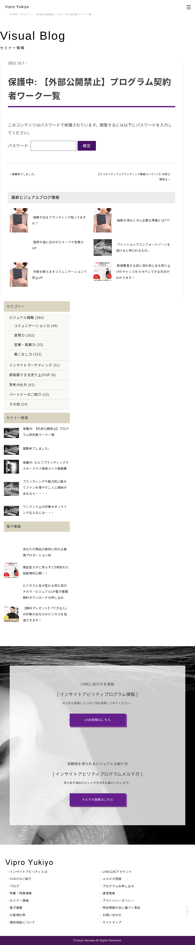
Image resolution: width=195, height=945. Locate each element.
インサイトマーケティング (30, 365)
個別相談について (22, 922)
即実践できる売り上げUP (29, 375)
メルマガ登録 (112, 879)
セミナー (26, 14)
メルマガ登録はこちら (97, 799)
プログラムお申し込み (118, 886)
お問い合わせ (112, 915)
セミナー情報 (19, 900)
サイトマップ (112, 922)
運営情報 (109, 893)
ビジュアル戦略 (21, 318)
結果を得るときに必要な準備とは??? (143, 220)
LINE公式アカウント (117, 871)
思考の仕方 (18, 385)
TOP (187, 911)
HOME (14, 14)
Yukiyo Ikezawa (85, 940)
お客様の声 (17, 915)
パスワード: (42, 146)
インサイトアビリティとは (28, 871)
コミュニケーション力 (32, 326)
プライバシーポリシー (118, 900)
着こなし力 (23, 354)
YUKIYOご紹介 (20, 879)
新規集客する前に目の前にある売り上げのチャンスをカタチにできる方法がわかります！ (143, 271)
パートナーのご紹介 (25, 394)
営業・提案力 (25, 345)
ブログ (14, 886)
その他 (14, 404)
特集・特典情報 (21, 893)
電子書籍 (16, 907)
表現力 (19, 335)
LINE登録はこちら (97, 720)
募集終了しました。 (24, 174)
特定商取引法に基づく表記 (121, 907)
